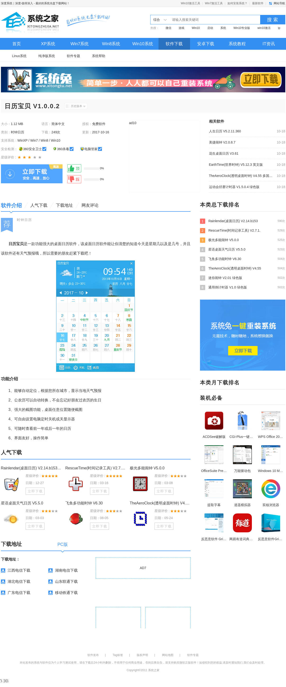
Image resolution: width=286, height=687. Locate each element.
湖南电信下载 (66, 570)
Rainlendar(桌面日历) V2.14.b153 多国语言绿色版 (31, 468)
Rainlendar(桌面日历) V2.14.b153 (242, 221)
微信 (168, 28)
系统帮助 (98, 56)
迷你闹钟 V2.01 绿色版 (242, 278)
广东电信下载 (19, 593)
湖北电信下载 (19, 581)
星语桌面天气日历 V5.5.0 (22, 503)
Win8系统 (111, 43)
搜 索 (272, 19)
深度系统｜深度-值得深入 (17, 3)
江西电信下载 (19, 570)
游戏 (181, 28)
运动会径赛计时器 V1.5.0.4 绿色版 (234, 187)
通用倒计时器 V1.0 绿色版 (242, 287)
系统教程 (237, 43)
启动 (210, 28)
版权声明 (142, 655)
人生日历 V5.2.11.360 (225, 131)
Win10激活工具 (190, 3)
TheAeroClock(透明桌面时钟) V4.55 (242, 268)
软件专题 (73, 56)
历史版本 (78, 106)
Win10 (196, 28)
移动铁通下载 (66, 593)
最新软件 (257, 3)
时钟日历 (24, 220)
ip (279, 28)
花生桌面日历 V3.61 (223, 153)
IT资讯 (269, 43)
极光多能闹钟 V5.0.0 (147, 468)
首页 (16, 43)
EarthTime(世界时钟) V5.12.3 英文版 (236, 164)
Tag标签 (118, 655)
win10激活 (264, 28)
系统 (223, 28)
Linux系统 (19, 56)
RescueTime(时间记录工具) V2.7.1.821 (95, 468)
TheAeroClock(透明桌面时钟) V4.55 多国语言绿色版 (241, 176)
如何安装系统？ (237, 3)
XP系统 (48, 43)
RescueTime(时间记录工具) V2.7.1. (242, 230)
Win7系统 (79, 43)
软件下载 (174, 43)
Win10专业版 (241, 28)
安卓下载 (205, 43)
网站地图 (167, 655)
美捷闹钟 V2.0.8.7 (222, 142)
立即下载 (35, 491)
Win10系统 (142, 43)
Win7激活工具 (214, 3)
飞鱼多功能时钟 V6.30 (84, 503)
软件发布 (93, 655)
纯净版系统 (46, 56)
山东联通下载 (66, 581)
